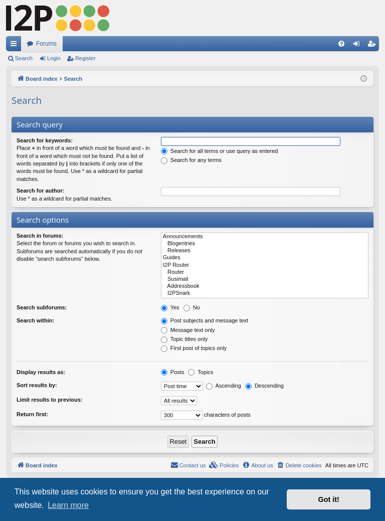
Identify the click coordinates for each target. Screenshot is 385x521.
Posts (172, 372)
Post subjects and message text (204, 320)
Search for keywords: (45, 140)
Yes (170, 307)
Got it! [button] (328, 499)
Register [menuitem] (373, 45)
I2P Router (264, 265)
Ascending (223, 386)
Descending (264, 386)
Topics (200, 372)
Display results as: (41, 372)
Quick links (15, 45)
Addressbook (264, 286)
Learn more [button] (68, 505)
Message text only (188, 330)
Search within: (35, 320)
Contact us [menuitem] (188, 464)
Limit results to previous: (49, 400)
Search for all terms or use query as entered (219, 151)
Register (85, 58)
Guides (264, 257)
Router (264, 272)
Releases (264, 250)
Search (24, 58)
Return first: (32, 414)
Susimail (264, 279)
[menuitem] (341, 43)
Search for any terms (191, 160)
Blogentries (264, 243)
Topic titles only (184, 339)
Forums (46, 43)
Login (54, 58)
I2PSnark (264, 293)
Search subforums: (42, 307)
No (191, 307)
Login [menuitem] (358, 45)
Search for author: (40, 191)
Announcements (264, 236)
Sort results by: (37, 385)
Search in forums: (40, 236)
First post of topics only (194, 348)
